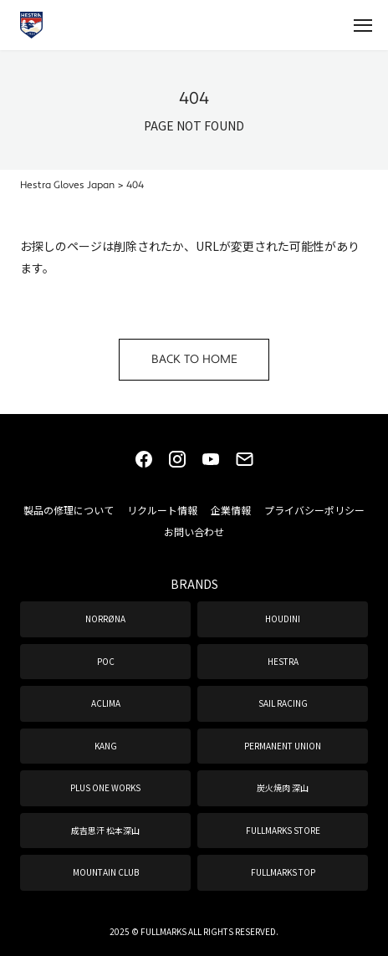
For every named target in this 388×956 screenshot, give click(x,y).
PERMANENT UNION (282, 745)
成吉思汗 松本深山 (105, 830)
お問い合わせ (194, 531)
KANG (105, 745)
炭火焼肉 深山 (283, 787)
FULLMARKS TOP (283, 872)
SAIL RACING (283, 703)
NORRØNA (105, 618)
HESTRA (283, 661)
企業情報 (231, 510)
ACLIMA (105, 703)
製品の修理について (68, 510)
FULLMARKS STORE (283, 830)
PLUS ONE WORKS (105, 787)
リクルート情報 (162, 510)
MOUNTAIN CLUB (106, 872)
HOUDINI (282, 618)
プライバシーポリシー (314, 510)
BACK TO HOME (194, 359)
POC (106, 661)
